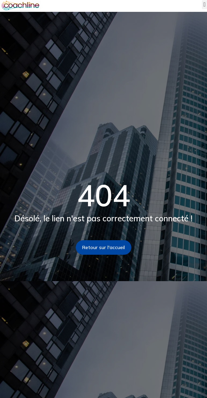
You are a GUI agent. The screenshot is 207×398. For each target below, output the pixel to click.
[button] (204, 4)
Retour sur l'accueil (103, 247)
